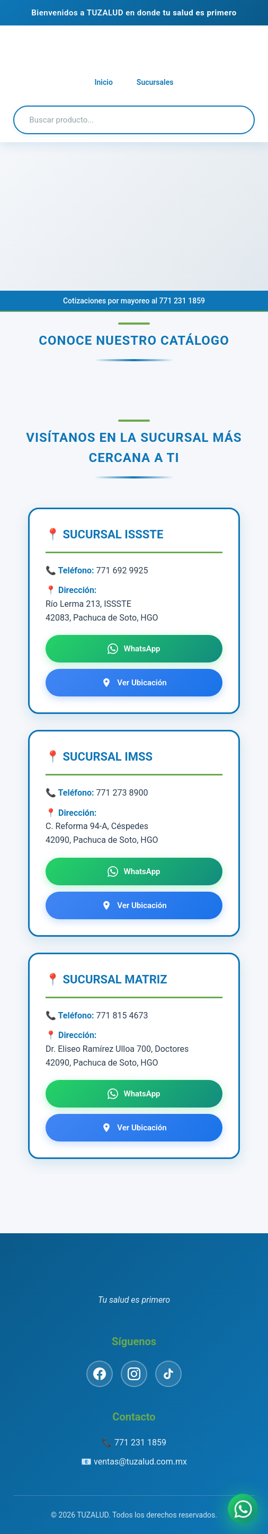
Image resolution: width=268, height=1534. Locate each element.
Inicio (104, 82)
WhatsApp (134, 648)
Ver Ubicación (133, 682)
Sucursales (155, 82)
